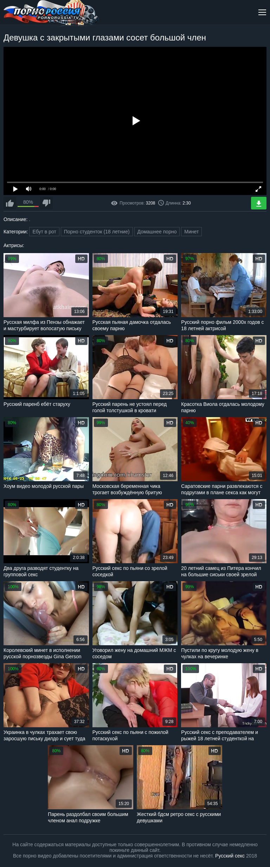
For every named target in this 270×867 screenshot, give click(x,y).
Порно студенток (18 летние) (97, 231)
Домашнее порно (157, 231)
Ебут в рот (44, 231)
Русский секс (230, 856)
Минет (191, 231)
